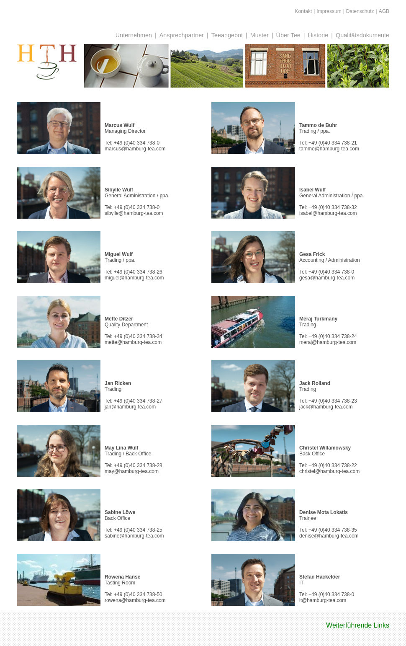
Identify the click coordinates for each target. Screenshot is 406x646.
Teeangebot (227, 35)
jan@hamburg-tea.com (130, 407)
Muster (259, 35)
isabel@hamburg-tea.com (328, 213)
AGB (384, 11)
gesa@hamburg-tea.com (327, 278)
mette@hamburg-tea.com (133, 342)
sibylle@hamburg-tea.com (134, 213)
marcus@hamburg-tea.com (135, 149)
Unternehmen (134, 35)
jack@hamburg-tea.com (326, 407)
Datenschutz (360, 11)
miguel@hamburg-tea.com (134, 278)
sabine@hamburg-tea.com (134, 536)
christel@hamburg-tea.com (329, 471)
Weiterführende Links (357, 625)
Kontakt (303, 11)
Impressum (328, 11)
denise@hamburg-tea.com (329, 536)
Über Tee (288, 35)
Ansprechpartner (181, 35)
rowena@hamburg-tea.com (135, 600)
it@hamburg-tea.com (322, 600)
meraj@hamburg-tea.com (327, 342)
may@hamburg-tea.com (132, 471)
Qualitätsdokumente (362, 35)
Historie (318, 35)
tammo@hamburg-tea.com (329, 149)
